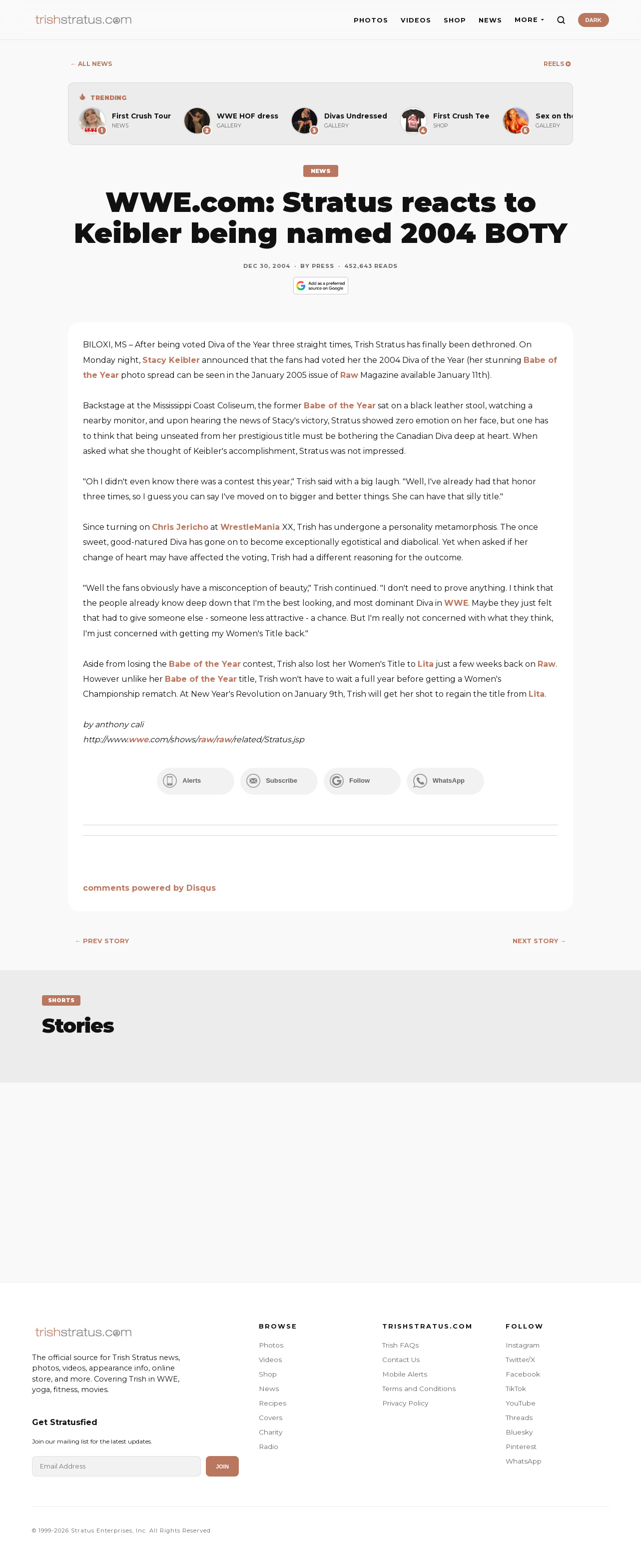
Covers (270, 1415)
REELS (557, 63)
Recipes (272, 1400)
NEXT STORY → (540, 938)
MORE (529, 19)
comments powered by (149, 885)
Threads (519, 1415)
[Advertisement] (321, 1169)
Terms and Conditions (419, 1386)
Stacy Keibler (171, 360)
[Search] (561, 19)
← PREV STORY (102, 938)
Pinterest (521, 1444)
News (269, 1386)
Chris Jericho (180, 527)
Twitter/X (520, 1357)
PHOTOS (371, 20)
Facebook (523, 1371)
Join (222, 1464)
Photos (271, 1342)
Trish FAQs (400, 1342)
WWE (456, 603)
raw (205, 739)
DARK (594, 20)
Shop (268, 1371)
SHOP (455, 20)
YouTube (521, 1400)
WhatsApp (524, 1458)
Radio (268, 1444)
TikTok (516, 1386)
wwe (138, 739)
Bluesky (519, 1429)
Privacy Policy (405, 1400)
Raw (349, 375)
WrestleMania (251, 527)
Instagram (523, 1342)
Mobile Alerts (404, 1371)
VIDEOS (416, 20)
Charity (270, 1429)
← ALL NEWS (91, 63)
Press (323, 265)
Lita (426, 664)
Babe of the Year (340, 405)
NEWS (490, 20)
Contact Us (401, 1357)
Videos (270, 1357)
